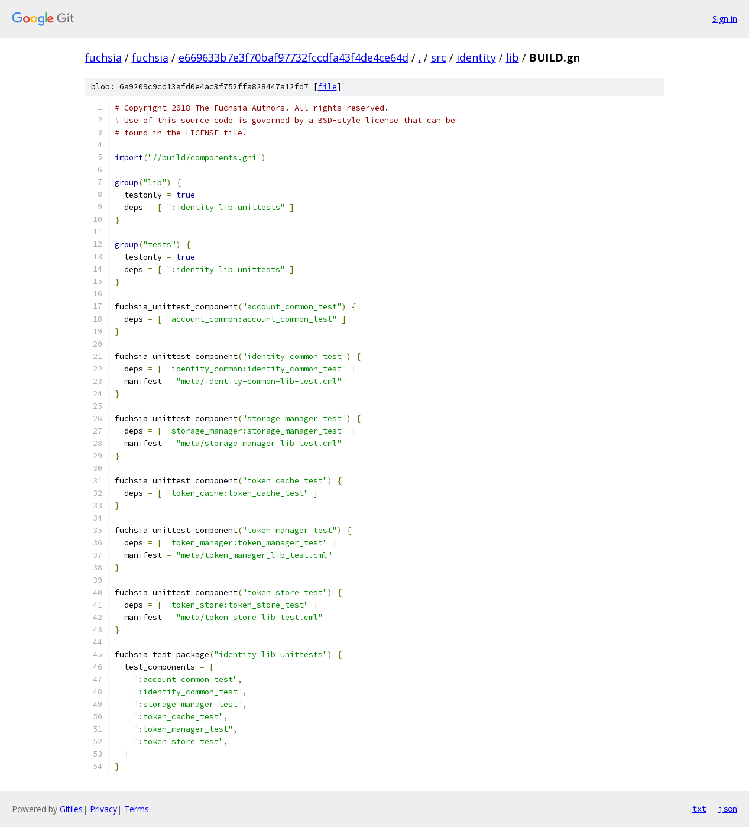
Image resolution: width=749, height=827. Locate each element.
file (327, 87)
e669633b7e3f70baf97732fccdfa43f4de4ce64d (293, 57)
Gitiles (71, 809)
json (727, 808)
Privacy (103, 809)
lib (512, 57)
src (438, 57)
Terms (136, 809)
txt (699, 808)
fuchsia (103, 57)
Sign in (724, 18)
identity (476, 57)
